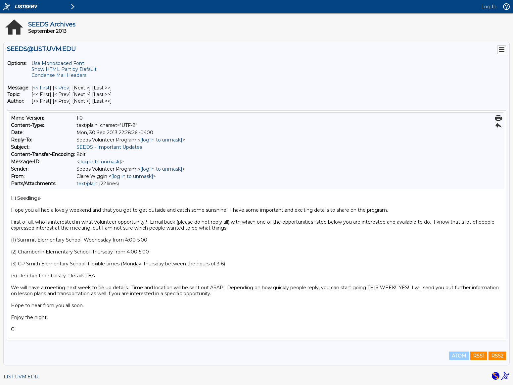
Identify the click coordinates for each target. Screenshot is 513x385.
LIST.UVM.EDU (21, 377)
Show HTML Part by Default (64, 69)
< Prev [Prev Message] (61, 88)
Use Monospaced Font (57, 63)
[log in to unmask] (161, 140)
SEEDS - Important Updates (109, 147)
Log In (488, 7)
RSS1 (479, 356)
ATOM (459, 356)
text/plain (87, 184)
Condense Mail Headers (58, 75)
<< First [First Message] (41, 88)
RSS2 (497, 356)
